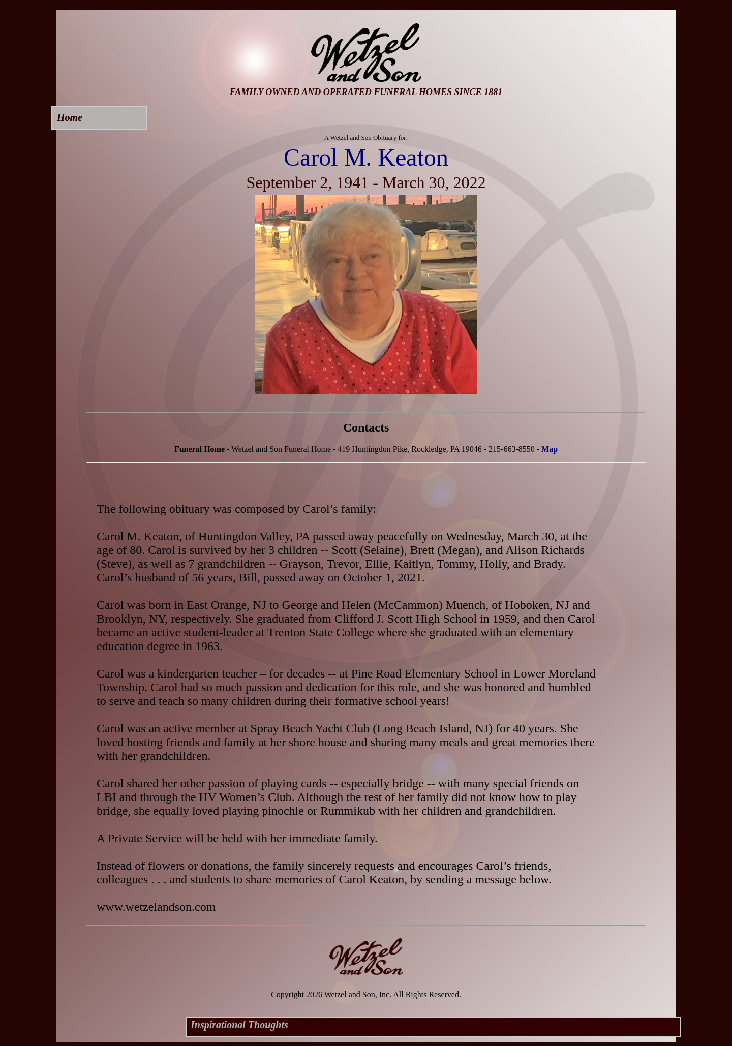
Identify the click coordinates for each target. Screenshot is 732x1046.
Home (69, 117)
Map (549, 449)
